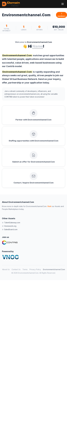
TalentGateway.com (11, 222)
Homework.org (9, 226)
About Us (6, 269)
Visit (49, 206)
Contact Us (16, 269)
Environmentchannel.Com (54, 269)
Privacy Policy (35, 269)
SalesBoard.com (9, 229)
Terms (25, 269)
